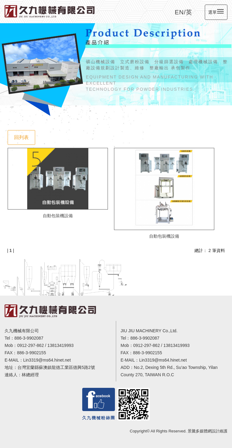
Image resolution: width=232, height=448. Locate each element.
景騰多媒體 (198, 431)
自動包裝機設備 (58, 214)
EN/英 (183, 12)
